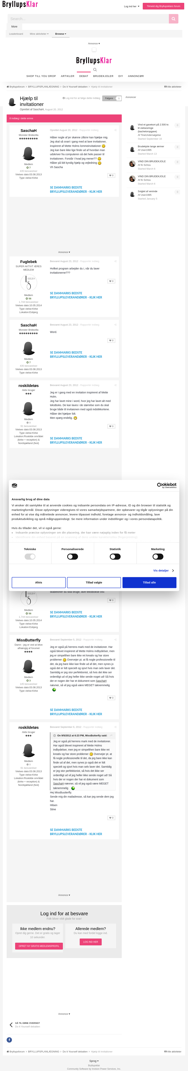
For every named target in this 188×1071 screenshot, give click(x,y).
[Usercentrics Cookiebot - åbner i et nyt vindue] (159, 485)
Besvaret (64, 261)
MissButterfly (29, 637)
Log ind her (131, 6)
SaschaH (38, 109)
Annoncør (136, 76)
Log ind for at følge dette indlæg (82, 98)
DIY (121, 76)
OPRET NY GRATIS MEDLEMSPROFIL (39, 942)
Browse (60, 33)
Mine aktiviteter (39, 33)
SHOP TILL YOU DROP (41, 76)
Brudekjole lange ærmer (151, 146)
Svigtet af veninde (147, 191)
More (14, 26)
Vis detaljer (161, 570)
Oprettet (64, 129)
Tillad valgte (94, 582)
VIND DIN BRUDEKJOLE (152, 161)
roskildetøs (29, 384)
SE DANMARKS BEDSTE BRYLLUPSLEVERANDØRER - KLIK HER (76, 189)
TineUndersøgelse (151, 135)
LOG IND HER (90, 938)
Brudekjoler (103, 76)
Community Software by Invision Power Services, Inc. (94, 1065)
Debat (83, 76)
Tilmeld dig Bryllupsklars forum (163, 6)
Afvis (38, 582)
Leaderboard (16, 33)
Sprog (94, 1057)
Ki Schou (146, 165)
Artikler (67, 76)
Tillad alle (149, 582)
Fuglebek (28, 261)
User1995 (146, 150)
